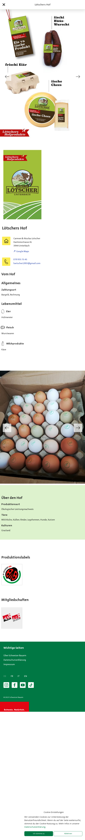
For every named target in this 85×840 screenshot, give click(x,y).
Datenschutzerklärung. (35, 826)
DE (4, 676)
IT (19, 676)
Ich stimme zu (39, 833)
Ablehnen (68, 833)
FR (12, 676)
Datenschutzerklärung (14, 659)
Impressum (9, 664)
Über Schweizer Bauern (14, 655)
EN (25, 676)
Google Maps (22, 251)
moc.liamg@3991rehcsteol (26, 263)
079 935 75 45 (20, 259)
